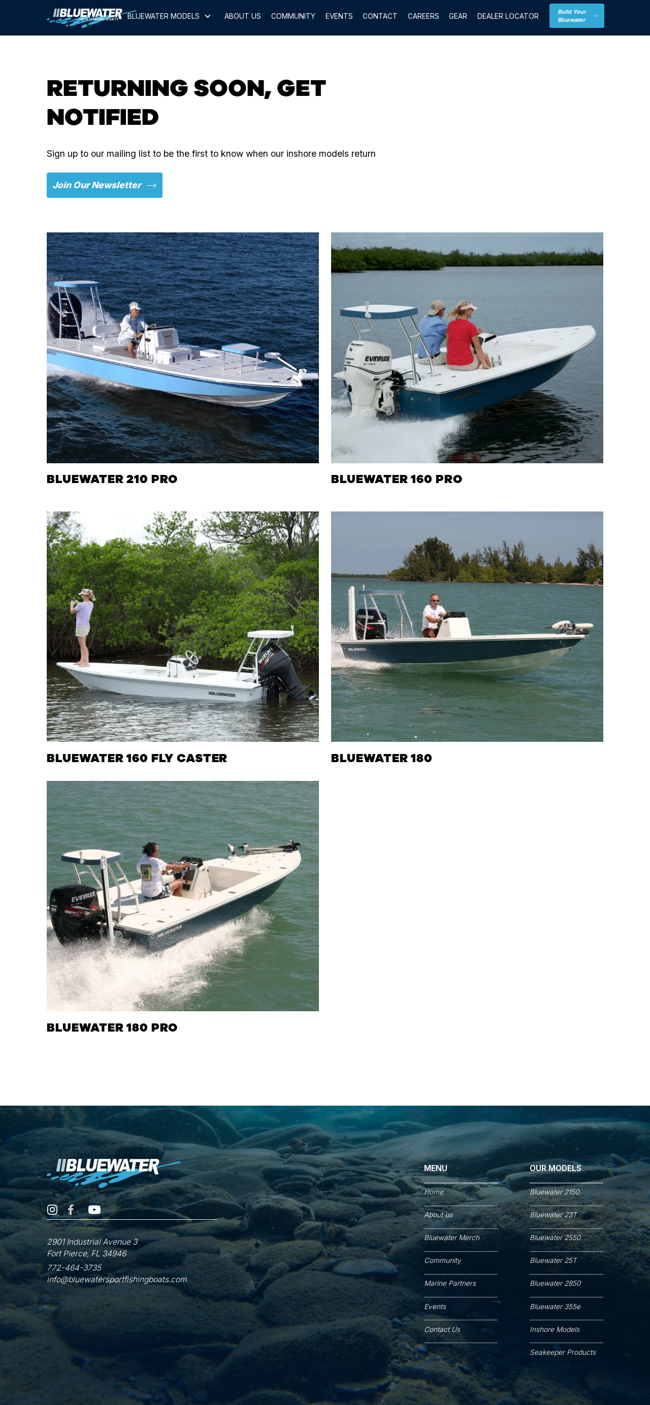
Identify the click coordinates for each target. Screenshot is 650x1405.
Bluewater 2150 (554, 1192)
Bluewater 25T (553, 1260)
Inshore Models (554, 1329)
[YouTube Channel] (94, 1211)
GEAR (458, 16)
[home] (92, 18)
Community (293, 16)
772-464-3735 (74, 1268)
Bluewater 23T (553, 1215)
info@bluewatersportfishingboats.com (117, 1279)
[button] (170, 18)
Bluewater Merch (451, 1237)
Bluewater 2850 (555, 1283)
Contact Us (442, 1329)
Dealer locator (508, 16)
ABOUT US (242, 16)
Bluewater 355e (555, 1307)
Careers (423, 16)
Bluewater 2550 (555, 1237)
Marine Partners (450, 1283)
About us (438, 1215)
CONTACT (380, 16)
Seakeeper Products (563, 1352)
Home (433, 1192)
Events (339, 16)
